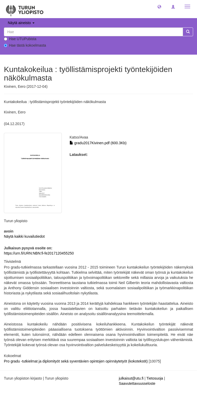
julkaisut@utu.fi (131, 378)
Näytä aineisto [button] (21, 23)
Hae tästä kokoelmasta (25, 45)
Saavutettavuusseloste (137, 383)
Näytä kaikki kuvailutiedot (24, 236)
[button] (159, 6)
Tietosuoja (154, 378)
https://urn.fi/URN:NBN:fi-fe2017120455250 (39, 253)
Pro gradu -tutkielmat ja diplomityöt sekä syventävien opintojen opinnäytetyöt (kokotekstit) (76, 361)
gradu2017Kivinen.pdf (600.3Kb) (98, 143)
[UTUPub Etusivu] (24, 9)
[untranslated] (93, 31)
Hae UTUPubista (20, 39)
